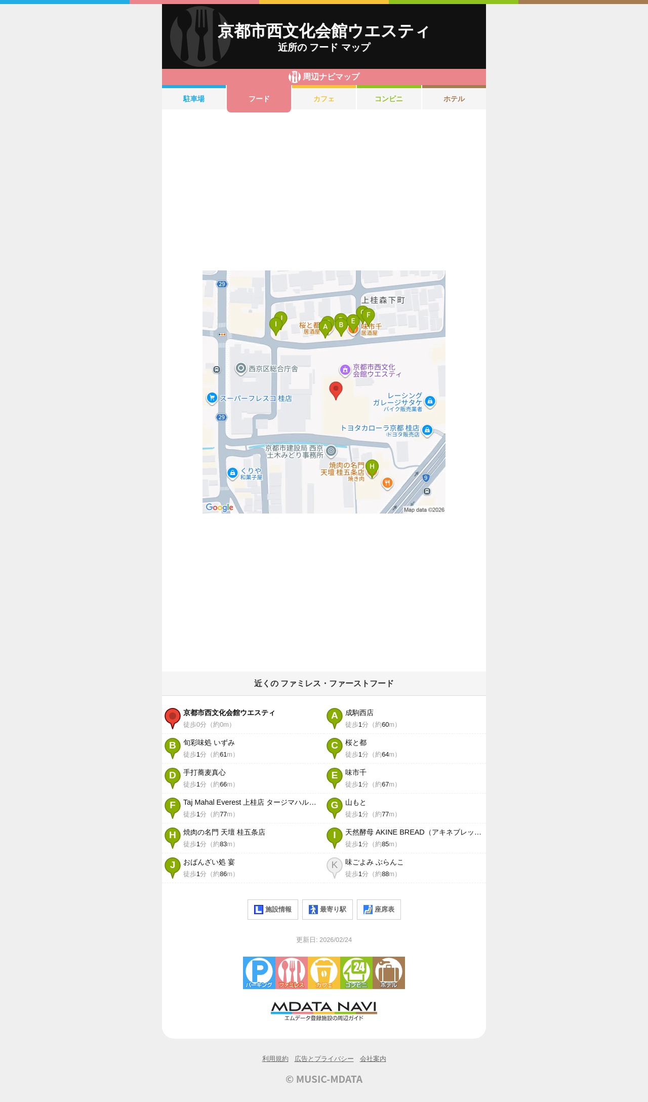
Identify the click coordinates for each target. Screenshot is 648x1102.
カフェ (324, 99)
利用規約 (275, 1058)
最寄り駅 (327, 909)
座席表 (378, 909)
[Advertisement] (324, 191)
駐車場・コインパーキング (259, 973)
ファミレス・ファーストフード (291, 973)
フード (259, 99)
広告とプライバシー (324, 1058)
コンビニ (389, 99)
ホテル (454, 99)
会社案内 (373, 1058)
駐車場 (194, 99)
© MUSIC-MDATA (324, 1079)
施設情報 (273, 909)
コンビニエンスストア (356, 973)
